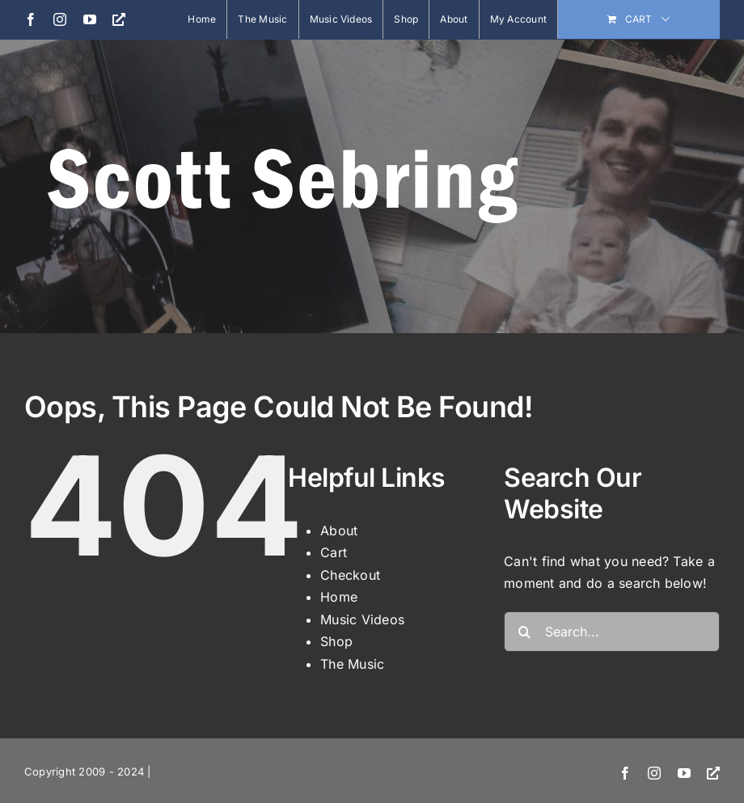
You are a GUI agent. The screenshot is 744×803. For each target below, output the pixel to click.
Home (338, 597)
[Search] (524, 631)
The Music (352, 664)
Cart (333, 552)
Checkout (350, 575)
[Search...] (612, 631)
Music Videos (362, 619)
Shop (336, 641)
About (338, 530)
